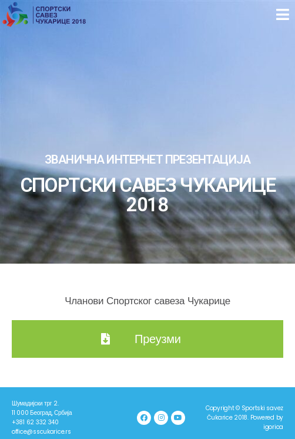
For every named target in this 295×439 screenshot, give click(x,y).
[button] (284, 14)
